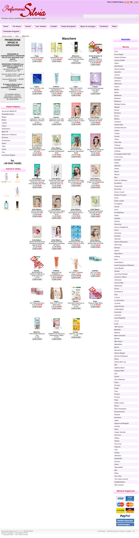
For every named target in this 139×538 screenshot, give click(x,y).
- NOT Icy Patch (95, 271)
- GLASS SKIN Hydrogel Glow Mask (95, 88)
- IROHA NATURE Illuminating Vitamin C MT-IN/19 (76, 211)
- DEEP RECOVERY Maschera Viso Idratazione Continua (76, 89)
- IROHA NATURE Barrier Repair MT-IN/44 (95, 149)
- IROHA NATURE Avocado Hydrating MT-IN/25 (57, 150)
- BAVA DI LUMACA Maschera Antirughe (95, 58)
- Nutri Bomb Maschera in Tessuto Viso (76, 303)
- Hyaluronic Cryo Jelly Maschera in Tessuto (37, 118)
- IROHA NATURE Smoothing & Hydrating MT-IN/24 (56, 242)
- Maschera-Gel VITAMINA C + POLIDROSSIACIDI (56, 273)
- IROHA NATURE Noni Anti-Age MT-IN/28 (95, 210)
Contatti (53, 26)
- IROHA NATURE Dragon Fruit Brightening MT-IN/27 (95, 181)
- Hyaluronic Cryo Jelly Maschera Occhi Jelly (56, 118)
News (114, 26)
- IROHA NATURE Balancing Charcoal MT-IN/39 (76, 150)
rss (134, 531)
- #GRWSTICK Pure (56, 56)
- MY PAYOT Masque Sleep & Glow (76, 272)
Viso (17, 36)
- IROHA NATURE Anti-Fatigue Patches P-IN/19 (76, 118)
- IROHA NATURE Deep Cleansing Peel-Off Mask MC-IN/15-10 (56, 181)
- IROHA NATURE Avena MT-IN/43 (37, 149)
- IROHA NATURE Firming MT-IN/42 (37, 210)
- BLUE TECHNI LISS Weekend (37, 88)
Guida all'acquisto (68, 26)
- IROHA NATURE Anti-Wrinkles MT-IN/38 (95, 118)
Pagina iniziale (7, 36)
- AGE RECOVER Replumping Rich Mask (76, 57)
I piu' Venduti (41, 26)
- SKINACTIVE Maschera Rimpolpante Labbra (57, 333)
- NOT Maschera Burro (37, 302)
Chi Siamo (17, 26)
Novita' (28, 26)
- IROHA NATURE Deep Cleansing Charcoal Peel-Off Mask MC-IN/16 (37, 181)
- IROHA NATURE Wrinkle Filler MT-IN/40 (95, 241)
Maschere (25, 36)
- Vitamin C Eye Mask (76, 333)
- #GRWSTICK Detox (37, 56)
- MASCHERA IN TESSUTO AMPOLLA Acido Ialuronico (37, 273)
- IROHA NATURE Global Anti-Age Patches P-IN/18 (57, 211)
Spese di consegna (87, 26)
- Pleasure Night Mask (95, 302)
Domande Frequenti (11, 31)
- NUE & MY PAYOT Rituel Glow (56, 303)
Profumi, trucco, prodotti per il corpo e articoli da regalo (23, 18)
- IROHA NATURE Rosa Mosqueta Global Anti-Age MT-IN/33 (37, 242)
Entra (109, 2)
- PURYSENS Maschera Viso (37, 333)
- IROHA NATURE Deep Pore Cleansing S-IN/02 (76, 180)
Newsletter (125, 39)
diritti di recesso (112, 531)
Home (5, 26)
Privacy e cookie (125, 531)
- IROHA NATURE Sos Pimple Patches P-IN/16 (76, 241)
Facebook (104, 26)
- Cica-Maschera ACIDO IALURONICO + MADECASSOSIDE (56, 89)
